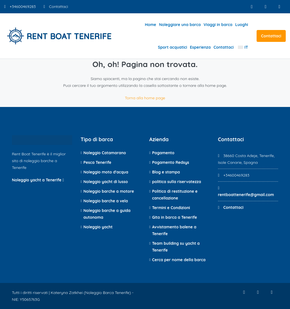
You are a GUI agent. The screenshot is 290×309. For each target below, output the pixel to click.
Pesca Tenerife (98, 162)
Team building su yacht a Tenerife (176, 247)
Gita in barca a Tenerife (174, 217)
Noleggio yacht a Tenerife (38, 180)
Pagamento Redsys (170, 162)
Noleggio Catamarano (105, 152)
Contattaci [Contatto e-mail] (56, 6)
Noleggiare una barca (180, 24)
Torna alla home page (145, 97)
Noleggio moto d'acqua (106, 172)
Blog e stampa (166, 172)
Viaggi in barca (218, 24)
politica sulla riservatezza (176, 181)
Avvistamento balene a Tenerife (174, 230)
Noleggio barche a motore (109, 191)
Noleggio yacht (98, 226)
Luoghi (241, 24)
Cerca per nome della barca (179, 259)
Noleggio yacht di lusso (106, 181)
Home (150, 24)
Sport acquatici (172, 47)
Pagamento (163, 152)
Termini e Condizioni (171, 207)
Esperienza (200, 47)
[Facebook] (251, 6)
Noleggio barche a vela (106, 200)
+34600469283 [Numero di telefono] (20, 6)
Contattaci (224, 47)
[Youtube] (279, 6)
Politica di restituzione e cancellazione (175, 195)
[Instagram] (265, 6)
